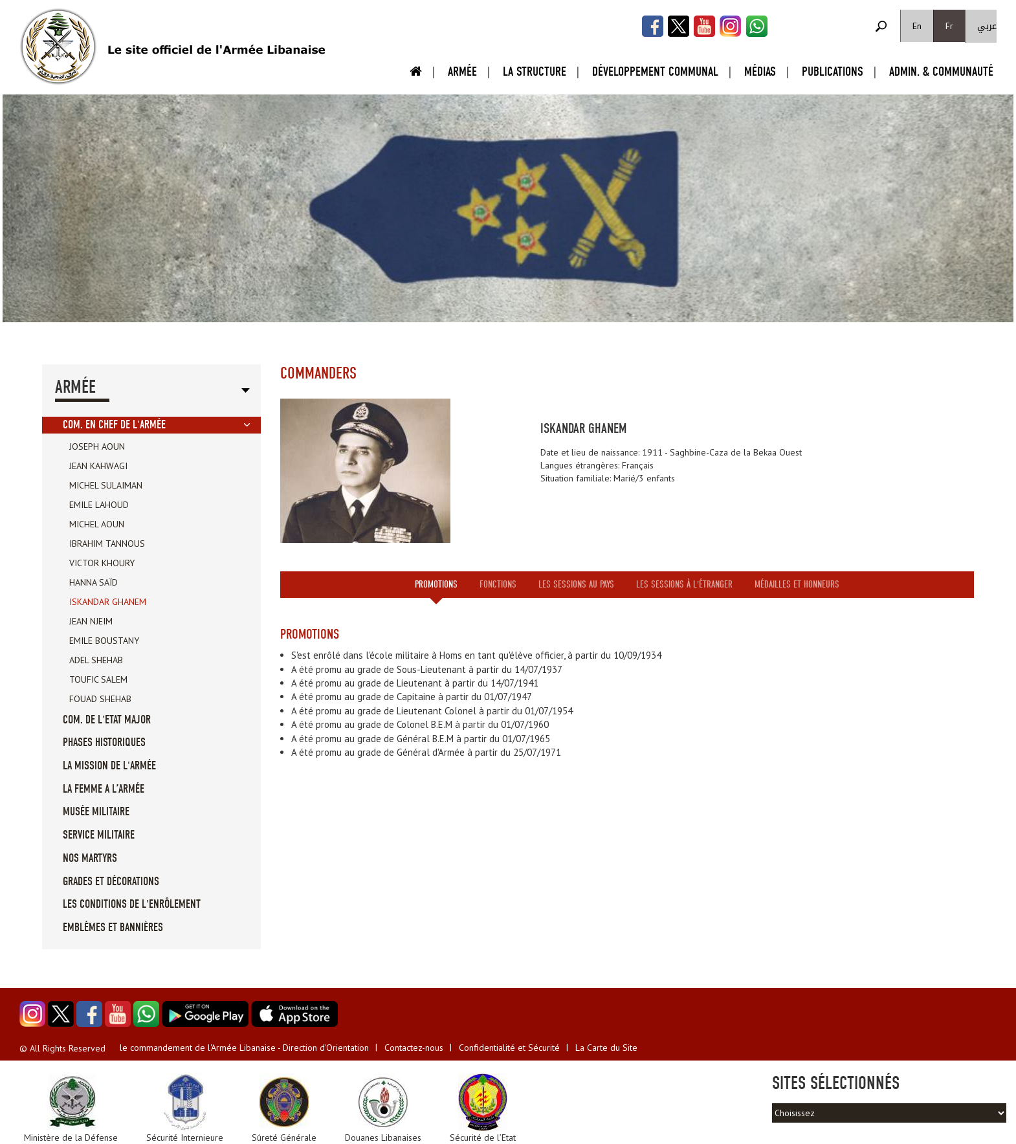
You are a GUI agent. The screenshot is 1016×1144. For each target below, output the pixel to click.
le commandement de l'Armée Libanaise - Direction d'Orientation (244, 1047)
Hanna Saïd (93, 582)
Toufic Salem (98, 679)
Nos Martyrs (90, 858)
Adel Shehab (96, 660)
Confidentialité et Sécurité (509, 1047)
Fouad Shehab (100, 699)
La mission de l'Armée (109, 766)
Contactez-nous (413, 1047)
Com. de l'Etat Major (107, 720)
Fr (949, 26)
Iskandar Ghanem (107, 602)
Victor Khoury (102, 563)
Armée (462, 71)
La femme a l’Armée (103, 789)
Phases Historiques (104, 742)
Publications (832, 71)
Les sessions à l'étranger (684, 584)
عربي (987, 26)
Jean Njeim (91, 621)
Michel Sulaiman (105, 485)
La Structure (534, 71)
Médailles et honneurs (797, 584)
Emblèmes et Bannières (113, 927)
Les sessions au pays (576, 584)
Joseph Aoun (97, 446)
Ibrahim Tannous (107, 543)
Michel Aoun (96, 524)
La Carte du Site (606, 1047)
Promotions (436, 584)
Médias (760, 71)
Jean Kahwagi (98, 466)
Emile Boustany (104, 640)
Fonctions (498, 584)
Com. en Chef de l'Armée (114, 425)
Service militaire (99, 835)
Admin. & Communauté (941, 71)
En (917, 26)
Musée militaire (96, 812)
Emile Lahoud (99, 505)
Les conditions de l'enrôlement (132, 904)
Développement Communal (655, 71)
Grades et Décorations (111, 881)
